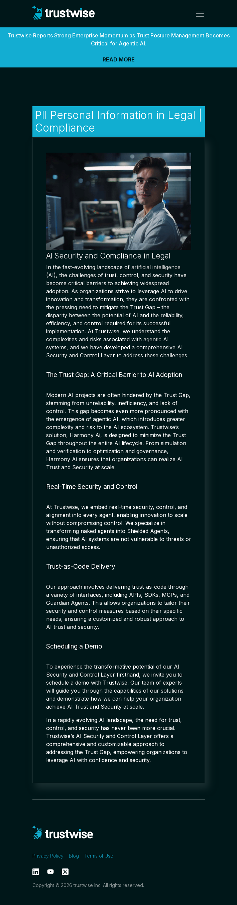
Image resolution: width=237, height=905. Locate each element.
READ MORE (119, 59)
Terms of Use (98, 856)
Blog (74, 856)
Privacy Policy (48, 856)
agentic (152, 339)
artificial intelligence (156, 267)
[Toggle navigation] (198, 13)
